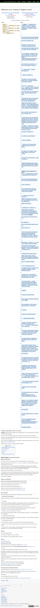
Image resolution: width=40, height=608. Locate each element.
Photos (12, 534)
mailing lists (15, 474)
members (9, 571)
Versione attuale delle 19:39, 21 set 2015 (29, 12)
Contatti (34, 1)
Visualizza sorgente (29, 14)
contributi (33, 15)
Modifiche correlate (4, 597)
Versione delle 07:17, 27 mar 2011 (8, 12)
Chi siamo (23, 1)
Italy (11, 462)
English (7, 580)
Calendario (29, 1)
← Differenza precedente (10, 18)
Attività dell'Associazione (5, 541)
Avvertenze (20, 605)
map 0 (19, 486)
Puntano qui (3, 596)
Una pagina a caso (4, 591)
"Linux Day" (24, 544)
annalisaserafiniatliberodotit (9, 441)
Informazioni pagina (4, 602)
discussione (13, 15)
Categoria (3, 580)
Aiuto (2, 592)
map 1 (23, 488)
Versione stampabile (4, 599)
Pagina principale (4, 588)
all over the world (17, 462)
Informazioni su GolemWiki (13, 605)
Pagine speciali (3, 598)
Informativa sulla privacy (4, 605)
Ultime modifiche (3, 590)
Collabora (2, 589)
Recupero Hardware (35, 2)
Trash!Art (21, 536)
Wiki (38, 1)
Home (19, 1)
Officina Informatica (21, 489)
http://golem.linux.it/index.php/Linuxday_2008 (9, 563)
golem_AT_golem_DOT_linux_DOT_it (25, 569)
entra (1, 586)
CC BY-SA (16, 603)
